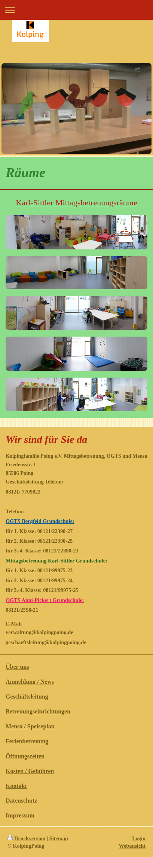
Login (139, 838)
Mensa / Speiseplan (30, 726)
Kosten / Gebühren (30, 771)
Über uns (17, 667)
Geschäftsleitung (27, 696)
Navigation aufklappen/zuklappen (76, 10)
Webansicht (132, 846)
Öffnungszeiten (25, 756)
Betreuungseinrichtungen (38, 711)
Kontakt (16, 786)
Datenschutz (21, 800)
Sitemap (58, 838)
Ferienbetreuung (27, 741)
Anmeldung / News (30, 681)
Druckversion (26, 838)
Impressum (20, 815)
